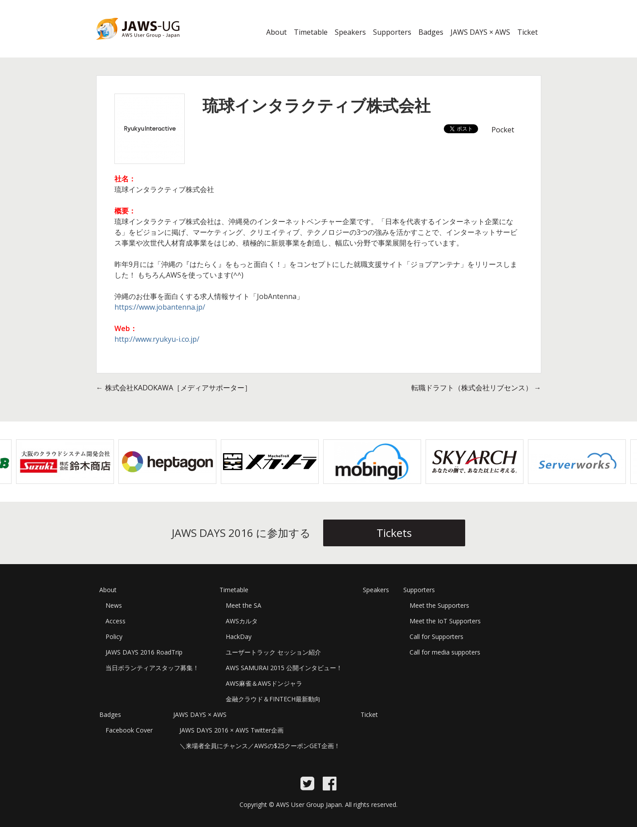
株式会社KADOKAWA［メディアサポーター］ (174, 388)
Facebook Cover (129, 730)
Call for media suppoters (445, 652)
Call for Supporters (436, 636)
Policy (113, 636)
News (113, 605)
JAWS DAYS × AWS (480, 32)
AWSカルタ (242, 621)
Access (115, 621)
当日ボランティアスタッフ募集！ (152, 667)
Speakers (350, 32)
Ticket (527, 32)
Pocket (502, 130)
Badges (430, 32)
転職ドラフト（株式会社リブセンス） (476, 388)
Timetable (311, 32)
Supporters (392, 32)
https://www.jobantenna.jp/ (159, 307)
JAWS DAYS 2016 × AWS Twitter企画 (231, 730)
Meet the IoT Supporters (445, 621)
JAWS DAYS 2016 (123, 45)
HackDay (239, 636)
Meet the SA (243, 605)
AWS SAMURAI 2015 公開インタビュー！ (284, 667)
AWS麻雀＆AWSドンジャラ (264, 683)
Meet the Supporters (439, 605)
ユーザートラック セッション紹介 (273, 652)
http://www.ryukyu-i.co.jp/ (156, 339)
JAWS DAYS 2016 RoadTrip (144, 652)
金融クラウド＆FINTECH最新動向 (273, 699)
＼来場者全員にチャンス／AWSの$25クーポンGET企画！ (259, 745)
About (276, 32)
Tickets (394, 532)
